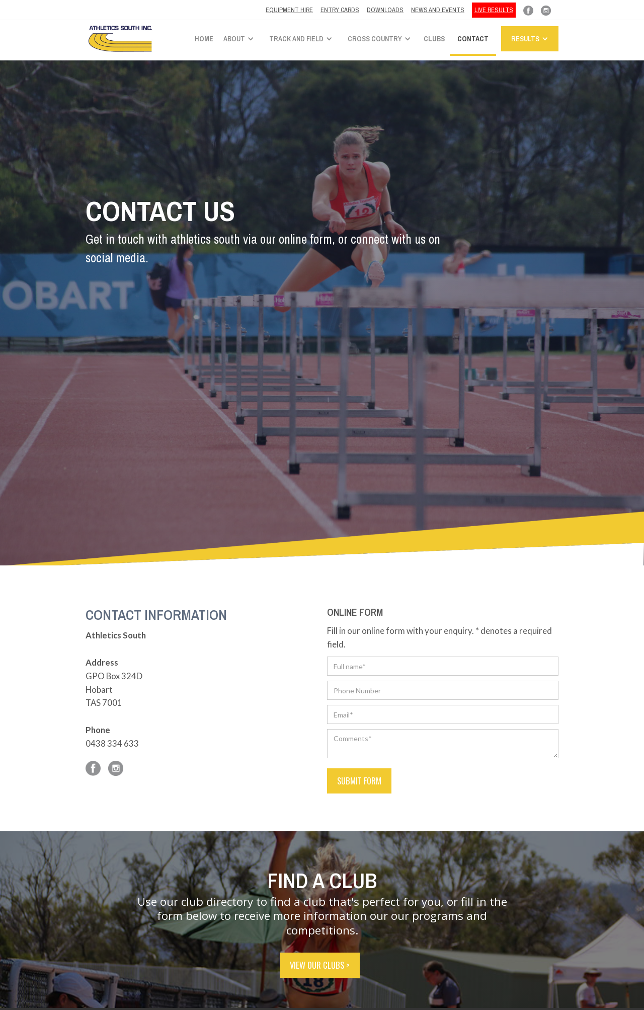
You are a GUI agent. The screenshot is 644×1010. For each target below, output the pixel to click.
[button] (241, 39)
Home (204, 38)
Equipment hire (289, 10)
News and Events (437, 10)
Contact (473, 38)
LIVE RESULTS (493, 10)
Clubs (434, 38)
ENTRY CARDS (339, 10)
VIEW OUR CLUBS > (320, 965)
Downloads (385, 10)
